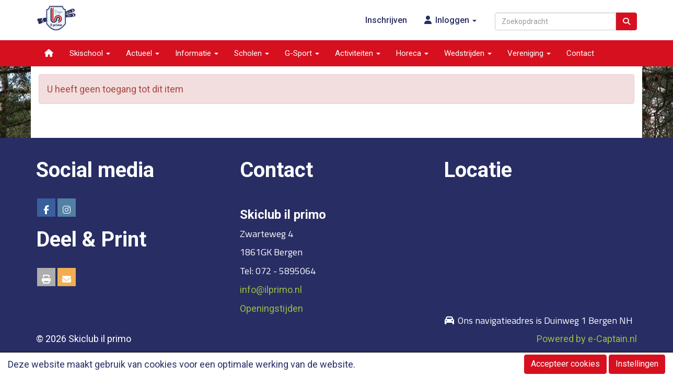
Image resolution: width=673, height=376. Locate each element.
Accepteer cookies (565, 364)
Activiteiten (357, 53)
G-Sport (302, 53)
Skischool (89, 53)
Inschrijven (386, 20)
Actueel (142, 53)
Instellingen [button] (637, 364)
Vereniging (529, 53)
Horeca (412, 53)
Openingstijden (271, 308)
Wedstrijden (468, 53)
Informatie (196, 53)
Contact (580, 53)
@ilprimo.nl (271, 289)
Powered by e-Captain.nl (587, 338)
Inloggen (450, 20)
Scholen (251, 53)
